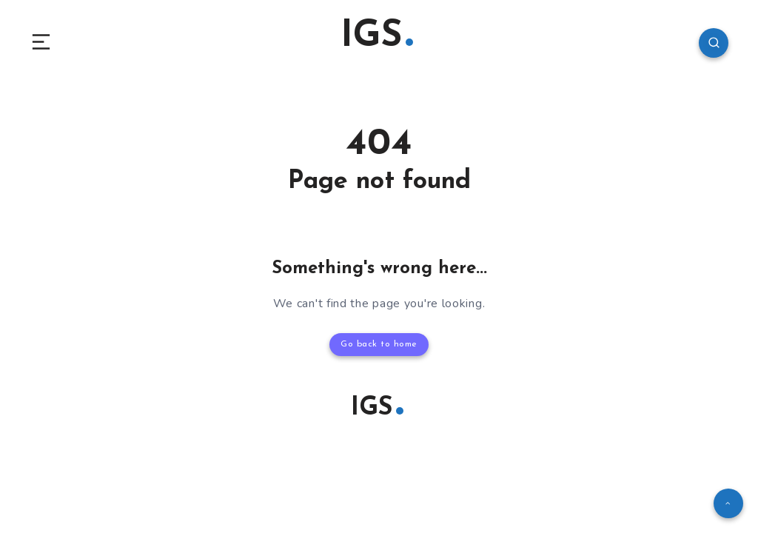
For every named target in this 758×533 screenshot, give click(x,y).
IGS (377, 37)
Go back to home (379, 344)
